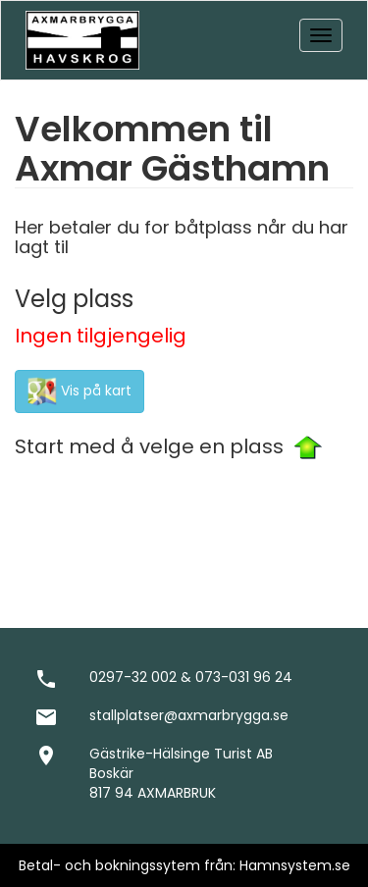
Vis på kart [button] (79, 391)
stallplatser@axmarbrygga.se (189, 715)
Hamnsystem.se (294, 865)
